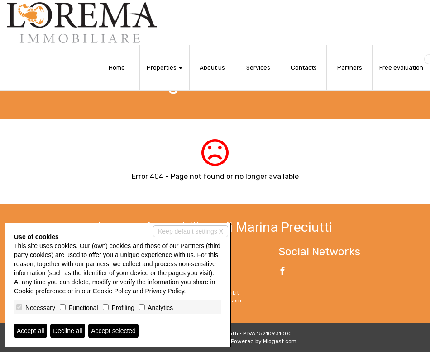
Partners (349, 67)
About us (212, 67)
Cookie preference (40, 291)
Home (117, 67)
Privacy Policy (164, 291)
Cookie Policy (112, 291)
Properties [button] (164, 67)
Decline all (67, 330)
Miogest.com (279, 341)
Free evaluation (401, 67)
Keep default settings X (190, 231)
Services (258, 67)
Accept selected (113, 330)
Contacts (304, 67)
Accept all (30, 330)
